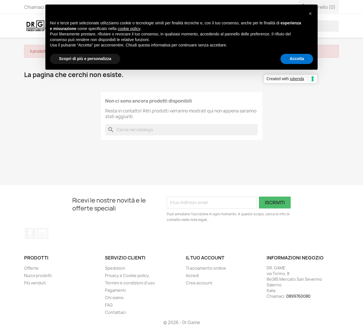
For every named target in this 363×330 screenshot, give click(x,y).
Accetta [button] (297, 58)
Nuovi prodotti (38, 275)
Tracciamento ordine (206, 268)
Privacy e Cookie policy (127, 275)
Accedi (192, 275)
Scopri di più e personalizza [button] (85, 58)
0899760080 (298, 296)
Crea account (199, 283)
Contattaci (115, 312)
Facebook (30, 233)
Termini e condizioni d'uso (130, 283)
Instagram (42, 233)
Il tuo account (205, 258)
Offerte (31, 268)
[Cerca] (181, 129)
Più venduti (35, 283)
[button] (310, 13)
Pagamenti (115, 290)
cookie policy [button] (129, 28)
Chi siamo (114, 297)
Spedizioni (115, 268)
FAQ (109, 305)
